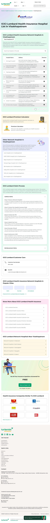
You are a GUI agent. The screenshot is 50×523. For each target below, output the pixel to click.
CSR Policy (3, 462)
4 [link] (43, 109)
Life (23, 5)
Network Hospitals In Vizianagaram (25, 347)
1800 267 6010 (5, 477)
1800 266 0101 (5, 482)
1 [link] (35, 109)
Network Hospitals (28, 10)
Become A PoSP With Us (39, 5)
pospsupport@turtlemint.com (9, 483)
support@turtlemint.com (8, 478)
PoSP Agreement (5, 458)
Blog (2, 452)
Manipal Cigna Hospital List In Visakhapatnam (25, 163)
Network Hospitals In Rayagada (25, 351)
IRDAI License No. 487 (5, 494)
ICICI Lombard (18, 10)
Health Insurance (9, 10)
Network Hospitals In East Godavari (25, 344)
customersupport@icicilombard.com (17, 272)
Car (15, 2)
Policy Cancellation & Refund (7, 455)
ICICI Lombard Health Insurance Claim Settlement (24, 324)
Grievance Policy (4, 461)
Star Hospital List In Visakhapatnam (25, 176)
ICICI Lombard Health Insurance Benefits (24, 327)
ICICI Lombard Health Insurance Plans (24, 310)
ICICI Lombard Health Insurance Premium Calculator (24, 320)
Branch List (3, 465)
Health (15, 5)
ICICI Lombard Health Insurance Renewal (24, 314)
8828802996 (5, 500)
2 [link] (38, 109)
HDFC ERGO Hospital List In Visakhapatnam (25, 156)
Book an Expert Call (25, 385)
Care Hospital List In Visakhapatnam (25, 153)
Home (2, 10)
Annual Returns (4, 459)
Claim (2, 454)
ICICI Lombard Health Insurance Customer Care (24, 317)
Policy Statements (35, 513)
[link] (33, 109)
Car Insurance (4, 440)
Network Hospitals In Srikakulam (25, 340)
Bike (22, 2)
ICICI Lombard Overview (24, 307)
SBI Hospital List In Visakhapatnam (25, 166)
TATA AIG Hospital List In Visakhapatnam (25, 173)
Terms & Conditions (45, 513)
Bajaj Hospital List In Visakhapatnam (25, 159)
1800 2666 (10, 264)
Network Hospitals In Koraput (25, 354)
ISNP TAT (3, 464)
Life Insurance (4, 445)
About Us (3, 451)
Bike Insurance (4, 442)
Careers (3, 456)
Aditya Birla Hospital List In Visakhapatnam (25, 169)
